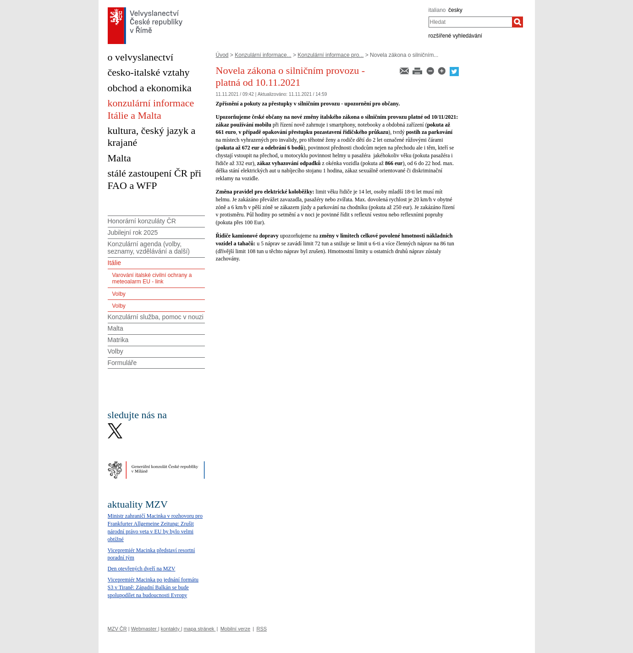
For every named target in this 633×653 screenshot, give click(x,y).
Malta (115, 328)
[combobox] (470, 22)
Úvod (222, 55)
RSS (261, 628)
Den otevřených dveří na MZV (142, 568)
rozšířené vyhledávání (455, 36)
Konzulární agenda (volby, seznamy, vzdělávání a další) (149, 247)
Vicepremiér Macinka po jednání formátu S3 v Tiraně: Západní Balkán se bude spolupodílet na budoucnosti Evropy (153, 587)
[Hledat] (517, 22)
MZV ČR (117, 628)
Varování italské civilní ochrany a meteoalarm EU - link (152, 278)
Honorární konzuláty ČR (142, 221)
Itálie (114, 262)
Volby (119, 294)
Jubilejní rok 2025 (133, 232)
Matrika (118, 339)
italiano (437, 10)
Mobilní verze (235, 628)
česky (455, 10)
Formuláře (122, 362)
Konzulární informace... (263, 55)
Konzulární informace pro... (330, 55)
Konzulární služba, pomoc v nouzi (156, 317)
